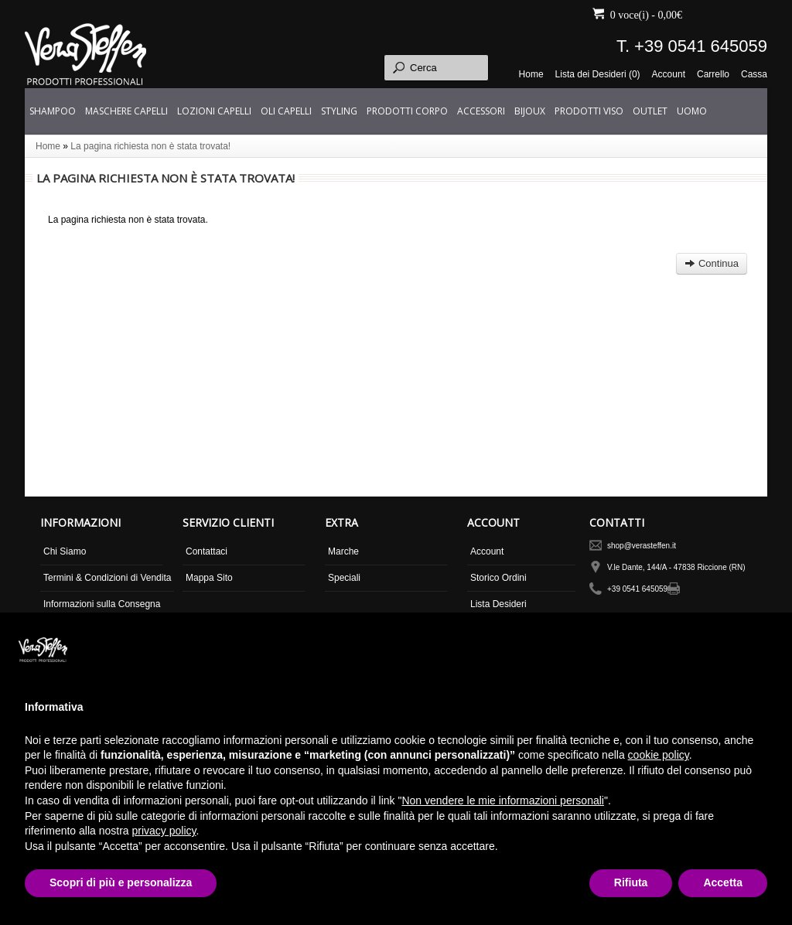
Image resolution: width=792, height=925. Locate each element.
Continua (711, 263)
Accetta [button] (722, 882)
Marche (343, 551)
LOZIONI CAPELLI (214, 111)
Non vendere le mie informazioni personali (502, 800)
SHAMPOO (52, 111)
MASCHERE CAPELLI (126, 111)
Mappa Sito (209, 577)
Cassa (754, 74)
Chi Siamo (64, 551)
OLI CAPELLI (286, 111)
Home (531, 74)
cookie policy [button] (658, 755)
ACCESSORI (481, 111)
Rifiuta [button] (631, 882)
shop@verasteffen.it (641, 545)
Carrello (713, 74)
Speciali (344, 577)
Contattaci (206, 551)
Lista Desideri (498, 604)
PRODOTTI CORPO (407, 111)
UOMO (692, 111)
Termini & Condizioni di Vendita (107, 577)
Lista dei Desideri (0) (597, 74)
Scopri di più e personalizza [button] (121, 882)
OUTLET (650, 111)
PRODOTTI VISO (589, 111)
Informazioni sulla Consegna (101, 604)
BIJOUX (529, 111)
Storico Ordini (498, 577)
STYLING (339, 111)
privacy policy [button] (164, 830)
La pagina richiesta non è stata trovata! (150, 146)
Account (668, 74)
